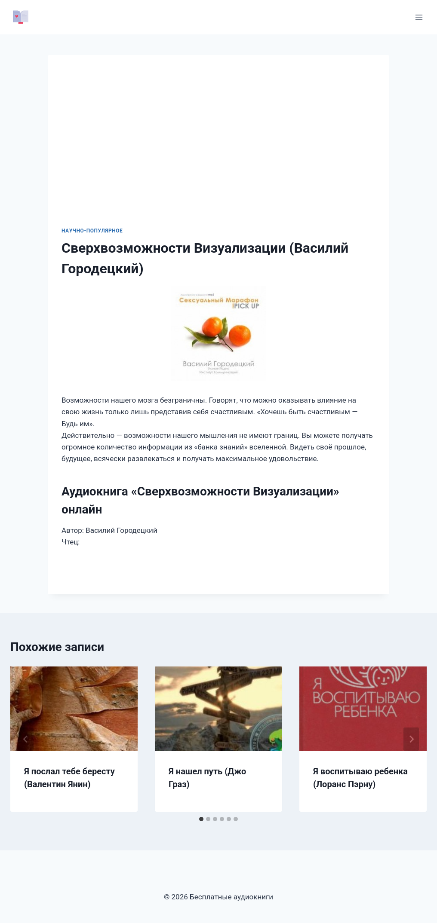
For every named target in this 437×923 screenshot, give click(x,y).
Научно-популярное (92, 231)
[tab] (201, 819)
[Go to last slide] (26, 739)
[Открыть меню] (419, 17)
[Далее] (411, 739)
